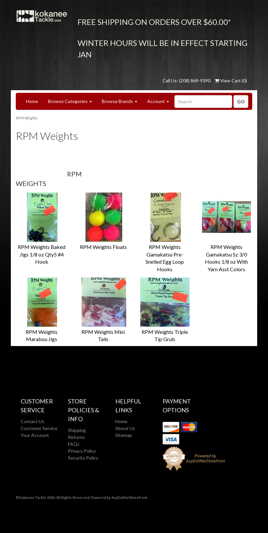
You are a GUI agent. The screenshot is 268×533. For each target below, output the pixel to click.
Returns (76, 437)
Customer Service (39, 428)
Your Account (35, 435)
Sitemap (123, 435)
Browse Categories (70, 101)
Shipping (77, 430)
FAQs (73, 444)
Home (32, 101)
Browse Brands (119, 101)
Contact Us (32, 421)
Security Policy (83, 458)
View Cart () (231, 80)
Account (158, 101)
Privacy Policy (82, 451)
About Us (125, 428)
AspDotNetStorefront (129, 497)
